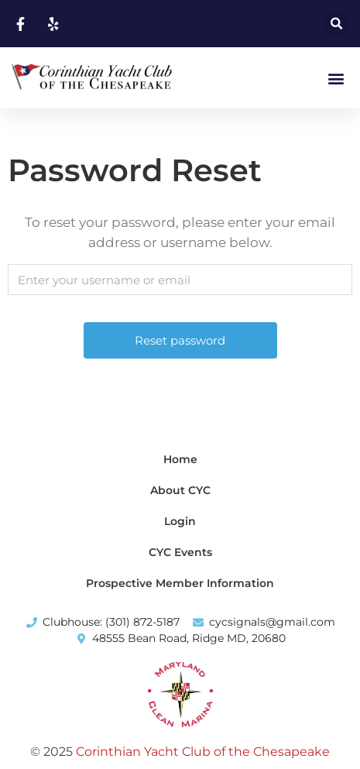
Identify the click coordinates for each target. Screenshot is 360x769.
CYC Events (180, 552)
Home (180, 459)
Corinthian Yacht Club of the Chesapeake (203, 751)
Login (180, 521)
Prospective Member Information (180, 583)
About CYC (180, 490)
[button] (336, 24)
